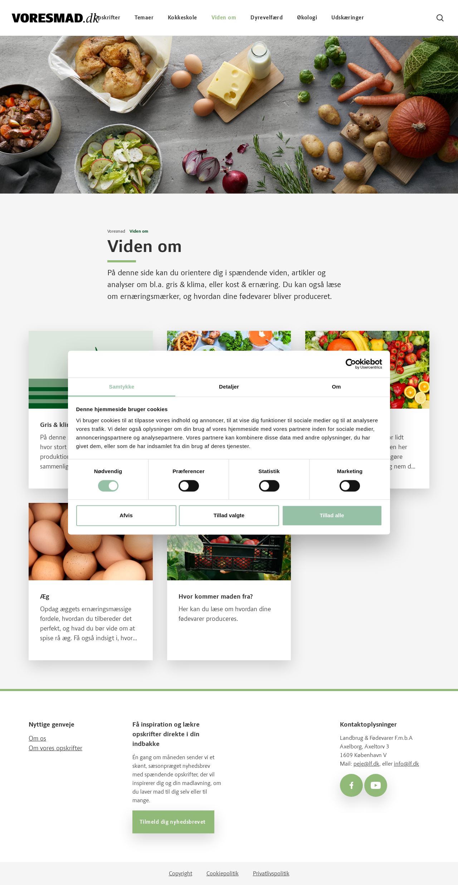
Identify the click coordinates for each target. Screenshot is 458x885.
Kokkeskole (182, 17)
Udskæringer (347, 17)
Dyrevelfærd (266, 17)
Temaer (144, 17)
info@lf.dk (406, 763)
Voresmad (116, 231)
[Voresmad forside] (55, 17)
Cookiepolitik (222, 873)
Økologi (307, 17)
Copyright (180, 873)
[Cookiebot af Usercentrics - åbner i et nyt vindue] (351, 363)
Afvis (126, 516)
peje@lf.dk (366, 763)
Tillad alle (332, 516)
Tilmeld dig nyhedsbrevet (173, 822)
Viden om (224, 17)
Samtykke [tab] (122, 387)
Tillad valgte (229, 516)
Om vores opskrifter (55, 748)
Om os (37, 738)
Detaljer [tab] (229, 387)
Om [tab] (336, 387)
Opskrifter (107, 17)
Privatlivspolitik (271, 873)
